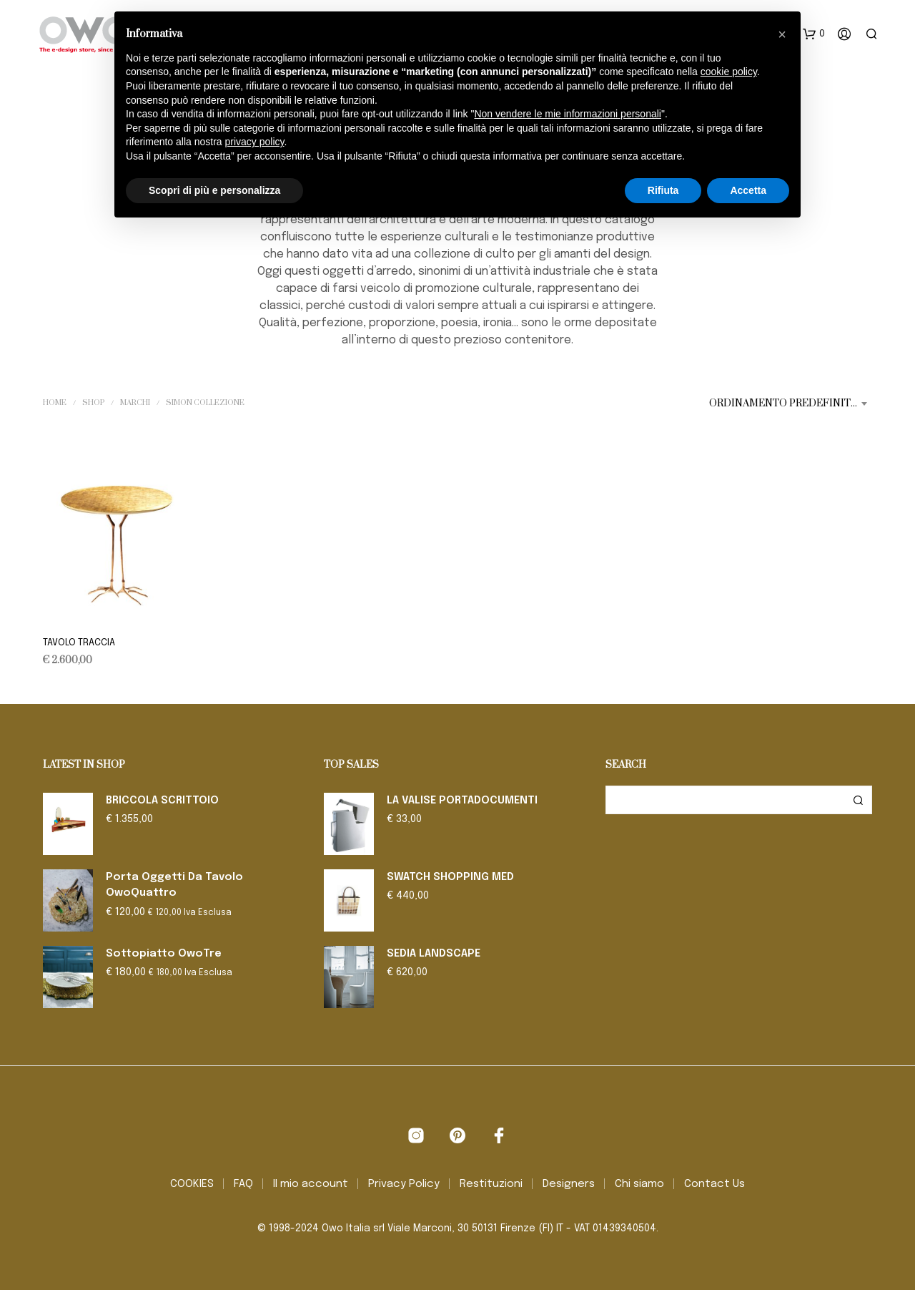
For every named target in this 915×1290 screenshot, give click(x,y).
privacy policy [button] (255, 141)
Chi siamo (639, 1184)
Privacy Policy (404, 1184)
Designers (569, 1184)
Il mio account (310, 1184)
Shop (93, 403)
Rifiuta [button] (663, 190)
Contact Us (714, 1184)
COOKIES (192, 1184)
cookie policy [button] (729, 71)
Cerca (858, 800)
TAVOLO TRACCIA (79, 643)
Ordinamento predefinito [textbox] (784, 403)
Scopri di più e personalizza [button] (214, 190)
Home (54, 403)
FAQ (243, 1184)
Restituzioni (491, 1184)
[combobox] (790, 404)
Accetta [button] (748, 190)
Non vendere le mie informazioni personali (567, 113)
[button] (814, 34)
